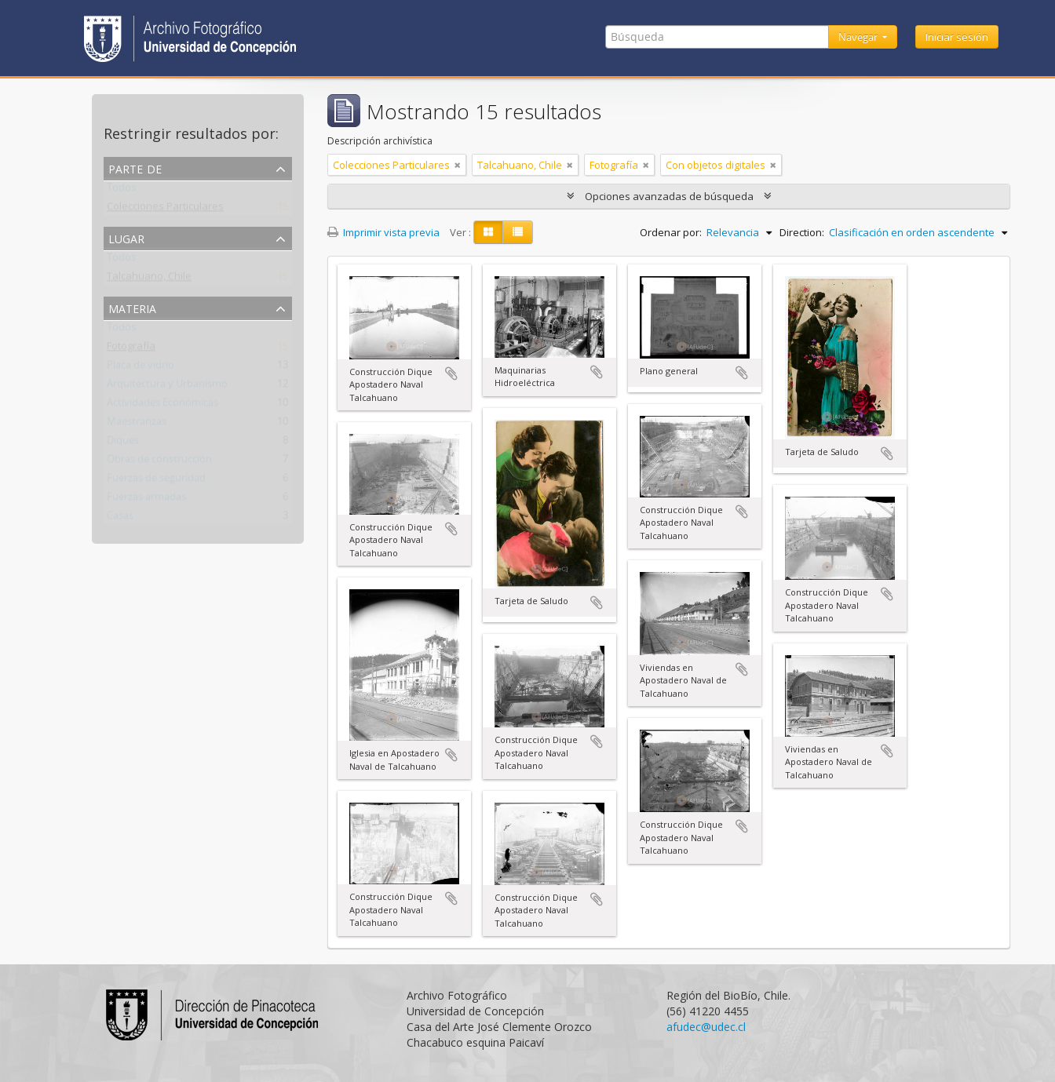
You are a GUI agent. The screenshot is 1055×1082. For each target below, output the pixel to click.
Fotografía (131, 349)
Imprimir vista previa (383, 232)
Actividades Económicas (162, 406)
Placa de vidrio (140, 368)
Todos (121, 191)
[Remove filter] (457, 165)
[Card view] (488, 232)
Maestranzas (136, 424)
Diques (123, 443)
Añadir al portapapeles (451, 373)
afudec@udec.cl (706, 1026)
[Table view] (517, 232)
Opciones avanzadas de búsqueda (669, 196)
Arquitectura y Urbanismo (167, 387)
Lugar (126, 237)
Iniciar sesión (956, 37)
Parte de (135, 167)
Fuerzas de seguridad (156, 481)
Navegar (859, 37)
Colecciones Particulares (165, 209)
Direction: (801, 232)
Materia (132, 307)
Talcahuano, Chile (149, 279)
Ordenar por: (671, 232)
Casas (120, 519)
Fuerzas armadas (146, 500)
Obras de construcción (159, 462)
